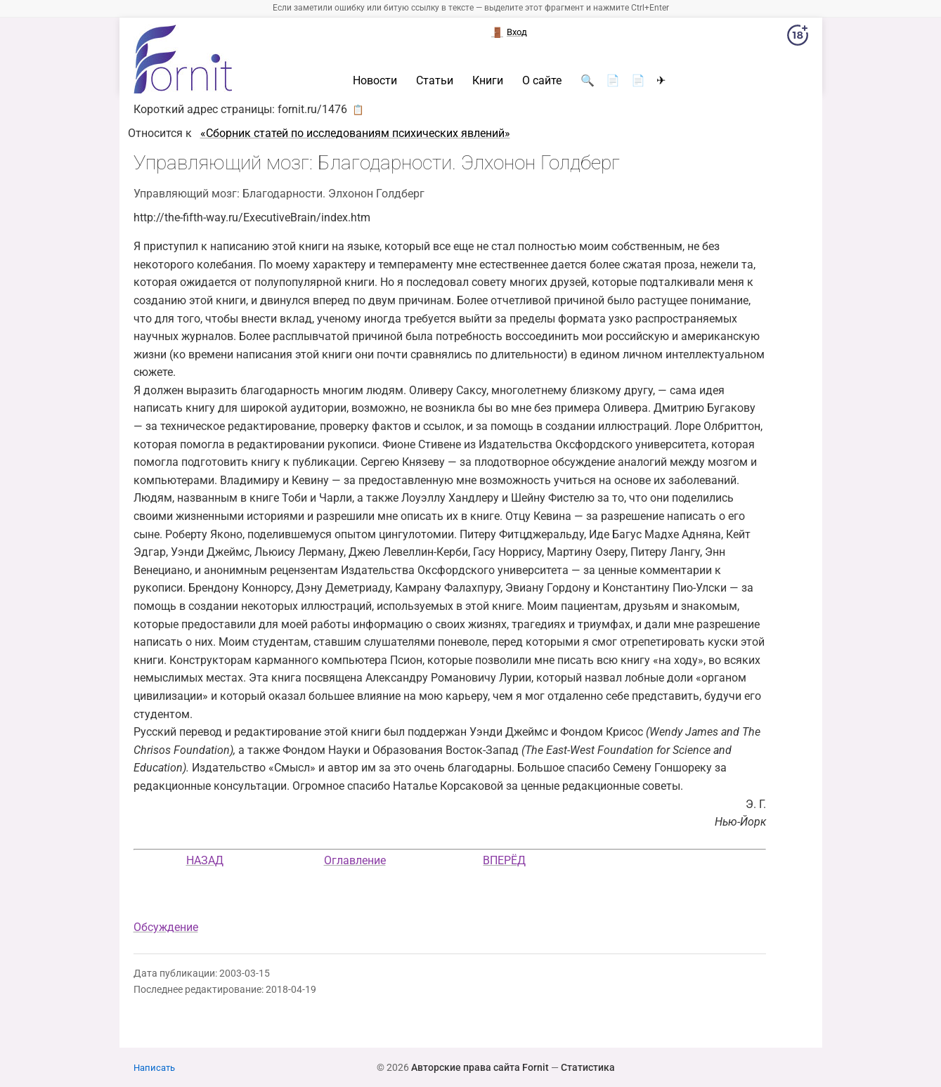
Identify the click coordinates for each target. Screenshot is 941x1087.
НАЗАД (204, 860)
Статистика (588, 1067)
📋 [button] (358, 109)
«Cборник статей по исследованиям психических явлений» (355, 133)
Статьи (434, 80)
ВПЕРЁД (504, 860)
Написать (154, 1067)
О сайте (542, 80)
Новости (375, 80)
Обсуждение (166, 927)
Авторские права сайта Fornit (480, 1067)
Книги (487, 80)
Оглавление (355, 860)
